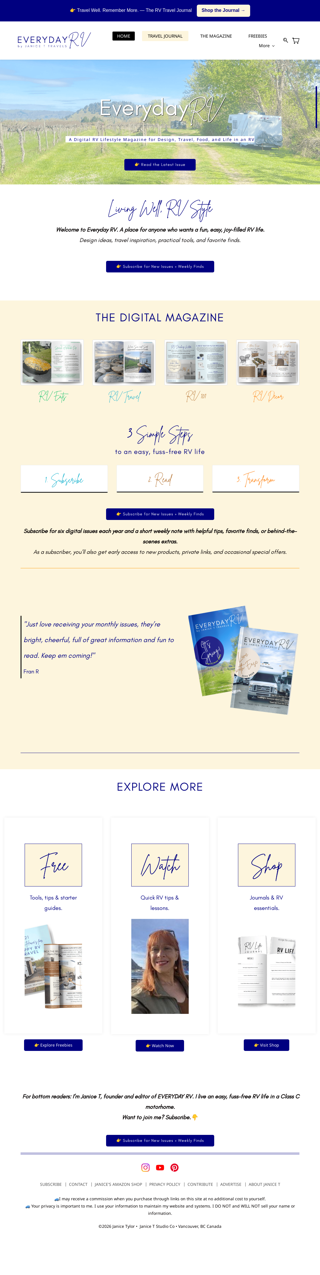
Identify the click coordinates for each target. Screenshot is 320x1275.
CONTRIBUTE (200, 1184)
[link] (52, 343)
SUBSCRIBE (51, 1184)
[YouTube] (160, 1167)
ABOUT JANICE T (264, 1184)
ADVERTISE (230, 1184)
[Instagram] (145, 1167)
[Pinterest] (174, 1167)
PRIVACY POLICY (164, 1184)
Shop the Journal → (223, 10)
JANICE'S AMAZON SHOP (118, 1184)
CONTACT (78, 1184)
